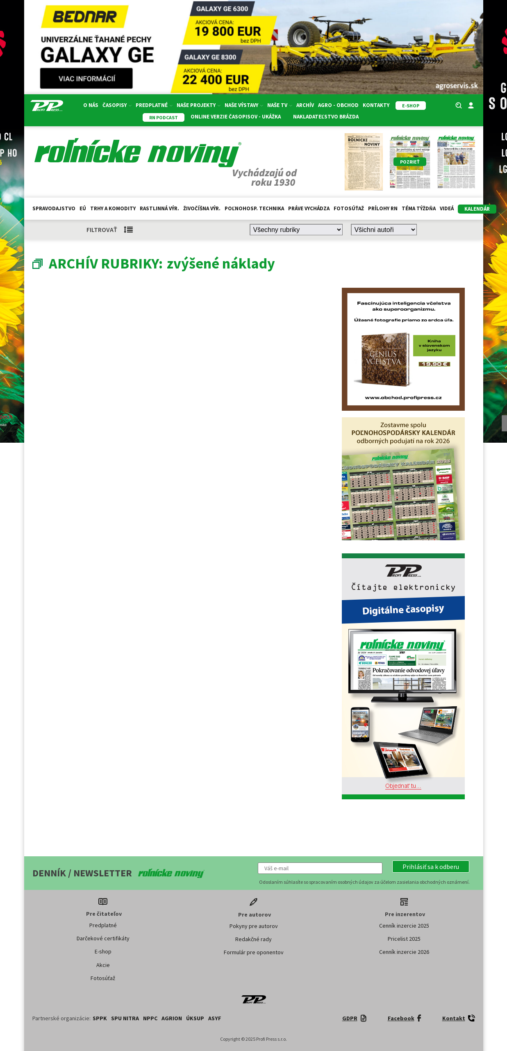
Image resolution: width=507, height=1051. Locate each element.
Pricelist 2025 (404, 938)
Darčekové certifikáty (103, 938)
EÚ (83, 208)
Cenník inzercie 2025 (404, 925)
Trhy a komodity (113, 208)
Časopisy (117, 105)
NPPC (150, 1018)
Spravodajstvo (53, 208)
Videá (447, 208)
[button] (430, 866)
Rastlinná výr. (159, 208)
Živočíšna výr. (202, 208)
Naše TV (279, 105)
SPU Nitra (125, 1018)
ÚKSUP (195, 1018)
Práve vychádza (309, 208)
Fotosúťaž (349, 208)
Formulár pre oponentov (254, 952)
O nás (90, 105)
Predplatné (154, 105)
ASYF (214, 1018)
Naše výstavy (244, 105)
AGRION (171, 1018)
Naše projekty (199, 105)
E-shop (103, 951)
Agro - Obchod (338, 105)
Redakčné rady (253, 939)
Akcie (103, 965)
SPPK (100, 1018)
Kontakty (376, 105)
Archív (305, 105)
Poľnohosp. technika (254, 208)
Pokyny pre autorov (254, 926)
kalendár (477, 208)
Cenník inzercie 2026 (404, 951)
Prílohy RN (383, 208)
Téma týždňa (419, 208)
